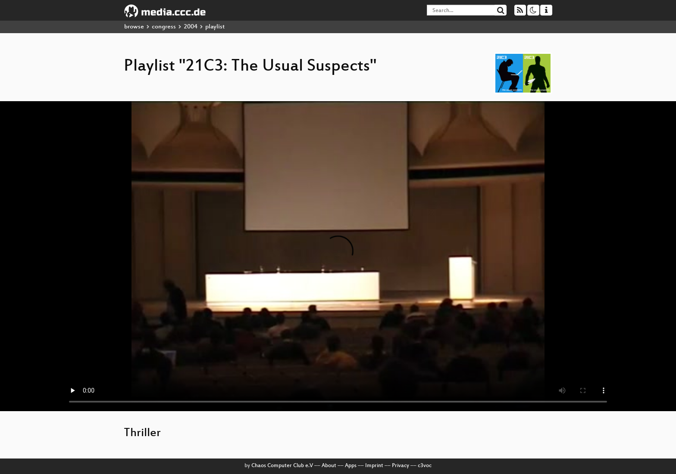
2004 (190, 27)
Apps (351, 466)
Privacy (400, 466)
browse (134, 27)
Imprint (374, 466)
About (329, 466)
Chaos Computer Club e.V (282, 466)
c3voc (425, 466)
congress (164, 27)
